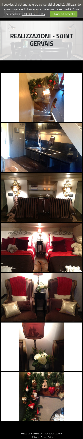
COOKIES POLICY (33, 14)
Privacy (35, 437)
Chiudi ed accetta (63, 14)
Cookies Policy (47, 437)
